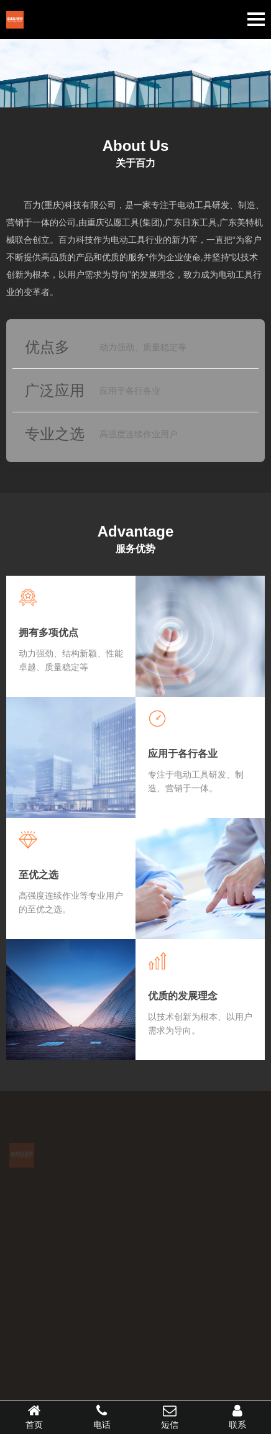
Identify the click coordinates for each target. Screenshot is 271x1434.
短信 (169, 1417)
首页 (34, 1417)
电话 (102, 1417)
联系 (237, 1417)
